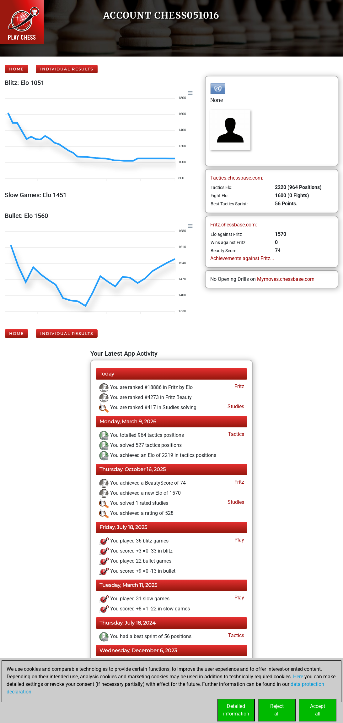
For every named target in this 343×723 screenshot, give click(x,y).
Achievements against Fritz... (242, 258)
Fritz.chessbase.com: (233, 225)
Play (238, 540)
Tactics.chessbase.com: (236, 178)
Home (16, 69)
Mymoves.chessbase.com (285, 279)
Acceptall (317, 710)
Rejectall (277, 710)
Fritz (238, 386)
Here (298, 677)
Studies (235, 406)
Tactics (235, 434)
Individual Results (66, 69)
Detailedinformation (236, 710)
